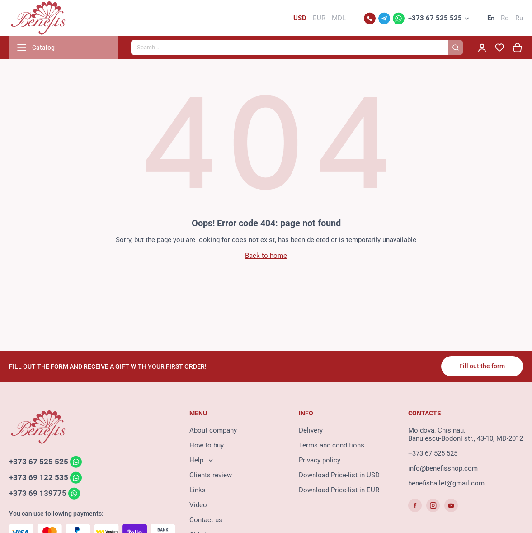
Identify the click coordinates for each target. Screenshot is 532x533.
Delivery (311, 430)
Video (198, 505)
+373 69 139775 (37, 493)
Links (197, 490)
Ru (519, 18)
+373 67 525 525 (435, 18)
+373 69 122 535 (38, 477)
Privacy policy (319, 460)
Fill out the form (482, 366)
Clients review (210, 475)
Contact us (205, 520)
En (490, 18)
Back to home (266, 256)
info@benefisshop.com (443, 468)
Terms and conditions (331, 445)
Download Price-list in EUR (339, 490)
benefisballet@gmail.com (446, 483)
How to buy (206, 445)
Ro (505, 18)
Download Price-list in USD (339, 475)
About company (213, 430)
